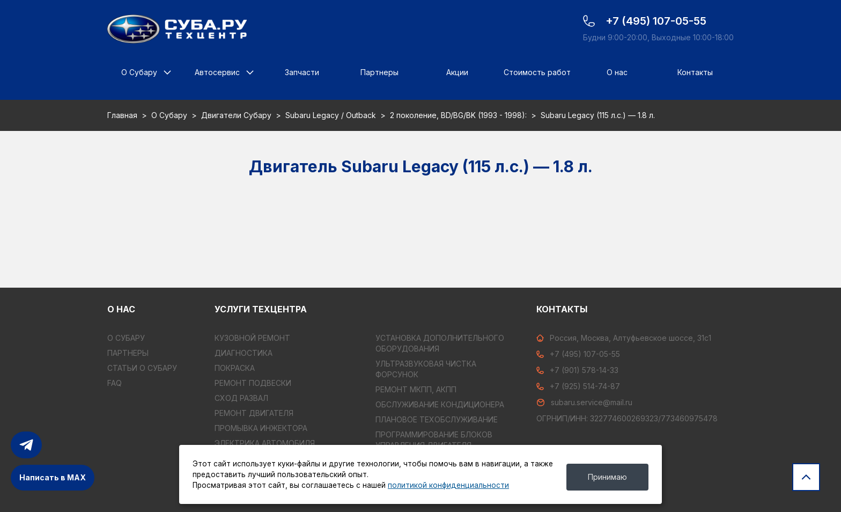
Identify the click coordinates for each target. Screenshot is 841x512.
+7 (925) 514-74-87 (578, 386)
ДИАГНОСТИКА (243, 352)
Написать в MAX (52, 477)
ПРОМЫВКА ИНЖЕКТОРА (261, 428)
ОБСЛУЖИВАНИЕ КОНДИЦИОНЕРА (439, 404)
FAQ (114, 382)
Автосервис (217, 72)
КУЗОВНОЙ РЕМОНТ (252, 337)
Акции (457, 72)
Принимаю (607, 476)
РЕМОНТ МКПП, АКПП (415, 389)
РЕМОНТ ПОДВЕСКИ (253, 382)
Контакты (695, 72)
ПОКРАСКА (235, 367)
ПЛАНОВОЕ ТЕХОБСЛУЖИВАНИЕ (436, 419)
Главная (122, 115)
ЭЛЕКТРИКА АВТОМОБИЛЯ (265, 443)
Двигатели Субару (236, 115)
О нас (617, 72)
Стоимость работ (537, 72)
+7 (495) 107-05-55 (578, 354)
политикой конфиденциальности (448, 485)
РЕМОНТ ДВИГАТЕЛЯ (254, 413)
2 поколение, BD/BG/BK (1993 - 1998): (458, 115)
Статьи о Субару (142, 367)
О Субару (139, 72)
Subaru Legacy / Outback (330, 115)
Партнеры (379, 72)
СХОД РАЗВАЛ (241, 398)
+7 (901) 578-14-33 (577, 370)
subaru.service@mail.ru (584, 402)
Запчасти (302, 72)
